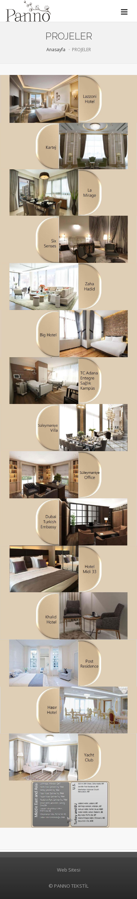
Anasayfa (55, 49)
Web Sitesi (68, 869)
